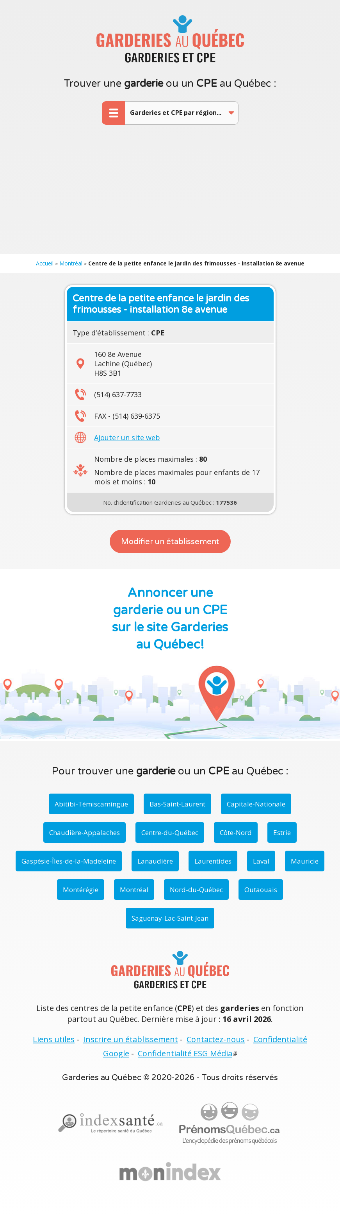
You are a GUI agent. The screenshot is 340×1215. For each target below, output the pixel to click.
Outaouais (260, 889)
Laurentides (212, 861)
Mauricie (305, 861)
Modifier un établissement (170, 542)
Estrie (282, 832)
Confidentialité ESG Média (185, 1053)
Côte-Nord (236, 832)
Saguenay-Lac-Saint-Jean (170, 918)
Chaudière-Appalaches (84, 832)
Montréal (70, 263)
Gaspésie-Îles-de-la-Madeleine (68, 861)
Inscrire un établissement (130, 1039)
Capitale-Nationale (256, 803)
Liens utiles (54, 1039)
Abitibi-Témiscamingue (91, 803)
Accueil (44, 263)
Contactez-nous (216, 1039)
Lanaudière (155, 861)
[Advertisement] (170, 195)
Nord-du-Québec (196, 889)
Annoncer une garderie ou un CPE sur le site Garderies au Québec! (170, 619)
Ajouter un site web (127, 437)
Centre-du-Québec (169, 832)
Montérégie (80, 889)
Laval (261, 861)
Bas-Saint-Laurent (177, 803)
